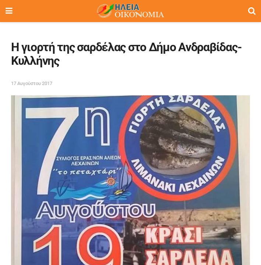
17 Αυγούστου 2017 (31, 83)
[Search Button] (251, 11)
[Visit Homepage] (130, 11)
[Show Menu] (9, 11)
